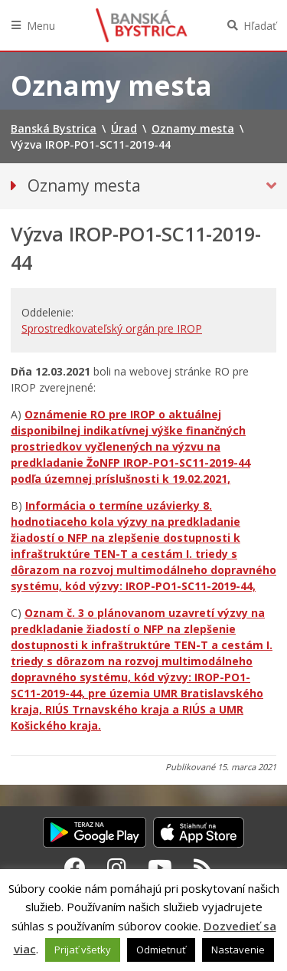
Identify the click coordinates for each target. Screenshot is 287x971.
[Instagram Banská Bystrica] (116, 867)
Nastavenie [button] (238, 949)
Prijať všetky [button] (82, 949)
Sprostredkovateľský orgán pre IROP (111, 328)
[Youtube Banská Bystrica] (160, 867)
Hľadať (259, 25)
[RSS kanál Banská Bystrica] (203, 867)
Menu (41, 25)
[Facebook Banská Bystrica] (75, 867)
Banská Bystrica (142, 25)
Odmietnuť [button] (161, 949)
